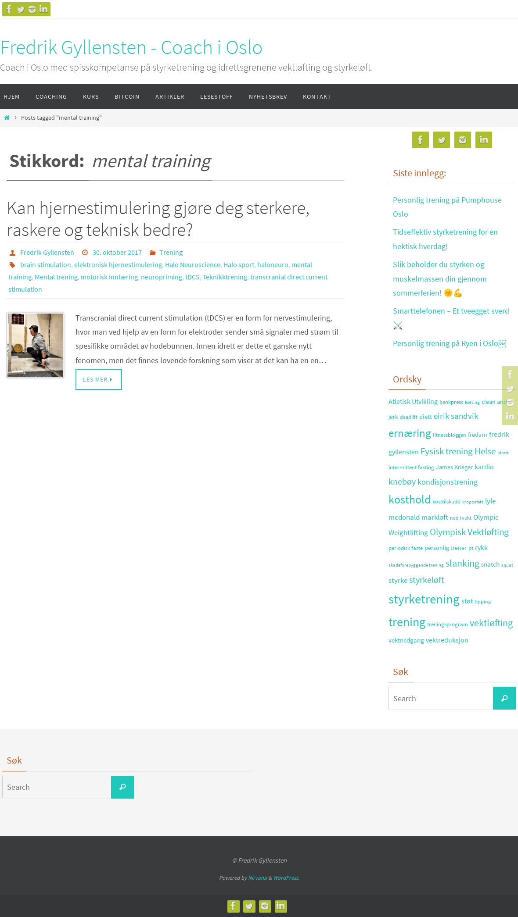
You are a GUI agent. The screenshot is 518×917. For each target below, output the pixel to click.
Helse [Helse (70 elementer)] (485, 451)
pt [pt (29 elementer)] (470, 548)
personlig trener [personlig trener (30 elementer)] (445, 548)
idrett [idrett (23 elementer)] (503, 453)
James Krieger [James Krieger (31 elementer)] (454, 467)
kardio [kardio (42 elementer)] (484, 466)
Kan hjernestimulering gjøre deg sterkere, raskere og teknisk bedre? (158, 218)
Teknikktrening (225, 276)
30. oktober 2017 (117, 252)
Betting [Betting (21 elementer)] (472, 402)
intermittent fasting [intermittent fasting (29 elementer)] (411, 467)
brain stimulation (45, 264)
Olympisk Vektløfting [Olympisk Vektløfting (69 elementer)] (469, 532)
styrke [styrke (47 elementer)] (397, 580)
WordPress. (286, 877)
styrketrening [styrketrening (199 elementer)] (424, 599)
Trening (171, 252)
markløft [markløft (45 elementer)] (434, 517)
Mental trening (56, 276)
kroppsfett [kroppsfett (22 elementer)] (472, 502)
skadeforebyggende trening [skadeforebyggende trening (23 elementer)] (416, 565)
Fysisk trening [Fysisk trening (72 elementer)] (447, 451)
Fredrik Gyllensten (47, 252)
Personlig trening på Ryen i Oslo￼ (449, 343)
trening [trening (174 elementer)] (406, 622)
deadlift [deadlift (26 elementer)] (408, 417)
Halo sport (238, 264)
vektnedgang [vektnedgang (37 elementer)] (406, 640)
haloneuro (272, 264)
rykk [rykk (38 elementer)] (481, 547)
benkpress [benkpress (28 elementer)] (451, 402)
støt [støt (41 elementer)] (467, 600)
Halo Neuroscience (192, 264)
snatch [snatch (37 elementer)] (490, 564)
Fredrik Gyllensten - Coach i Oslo (131, 47)
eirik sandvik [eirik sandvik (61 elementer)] (456, 415)
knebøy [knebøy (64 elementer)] (402, 481)
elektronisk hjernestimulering (118, 264)
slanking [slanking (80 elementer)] (462, 563)
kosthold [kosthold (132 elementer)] (409, 499)
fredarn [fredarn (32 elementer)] (477, 435)
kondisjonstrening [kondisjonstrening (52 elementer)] (447, 482)
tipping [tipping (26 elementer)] (483, 601)
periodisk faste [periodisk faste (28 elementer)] (405, 548)
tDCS (192, 276)
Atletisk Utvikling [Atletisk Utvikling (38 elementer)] (413, 401)
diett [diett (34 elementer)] (425, 417)
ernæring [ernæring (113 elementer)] (409, 433)
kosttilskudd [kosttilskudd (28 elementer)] (446, 501)
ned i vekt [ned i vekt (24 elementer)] (460, 517)
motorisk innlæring (109, 276)
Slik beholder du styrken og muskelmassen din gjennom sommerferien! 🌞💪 (440, 278)
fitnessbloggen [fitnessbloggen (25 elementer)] (449, 435)
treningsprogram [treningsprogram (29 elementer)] (447, 624)
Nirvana (257, 877)
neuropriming (161, 276)
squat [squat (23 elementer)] (507, 565)
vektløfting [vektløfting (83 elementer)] (491, 623)
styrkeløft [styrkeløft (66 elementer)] (426, 579)
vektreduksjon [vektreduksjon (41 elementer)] (447, 639)
